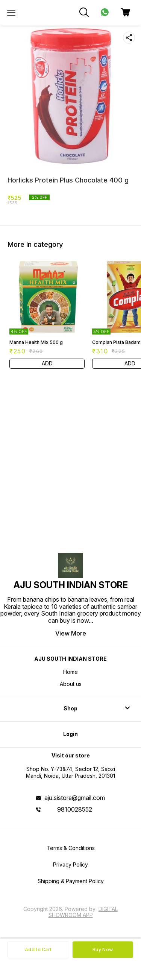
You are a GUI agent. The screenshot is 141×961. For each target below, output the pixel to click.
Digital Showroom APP (83, 912)
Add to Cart (38, 949)
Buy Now (102, 949)
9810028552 (74, 809)
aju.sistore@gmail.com (74, 797)
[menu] (11, 13)
